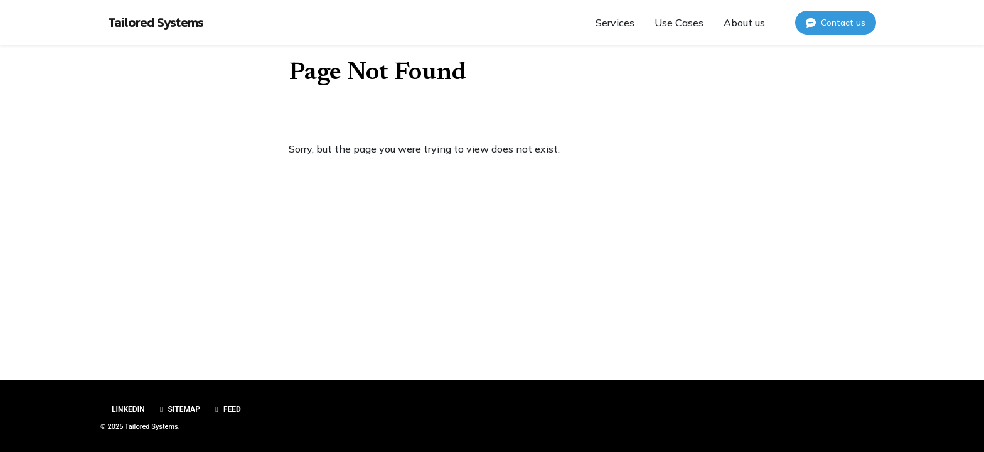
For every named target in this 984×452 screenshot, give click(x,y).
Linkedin (127, 409)
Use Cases (679, 22)
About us (744, 22)
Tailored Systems (155, 22)
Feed (226, 409)
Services (615, 22)
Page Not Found (377, 73)
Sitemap (178, 409)
